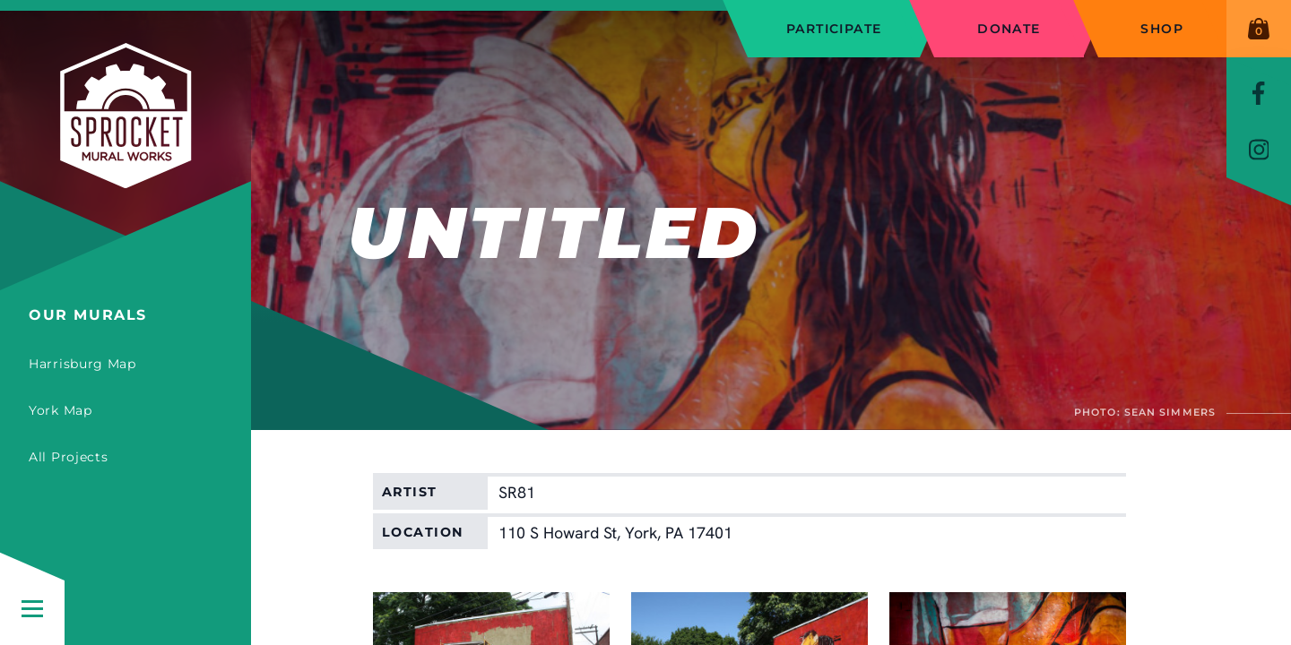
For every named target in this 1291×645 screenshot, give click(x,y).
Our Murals (88, 314)
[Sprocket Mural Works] (125, 152)
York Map (60, 410)
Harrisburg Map (82, 364)
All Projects (68, 457)
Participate (833, 29)
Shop (1161, 29)
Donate (1008, 29)
